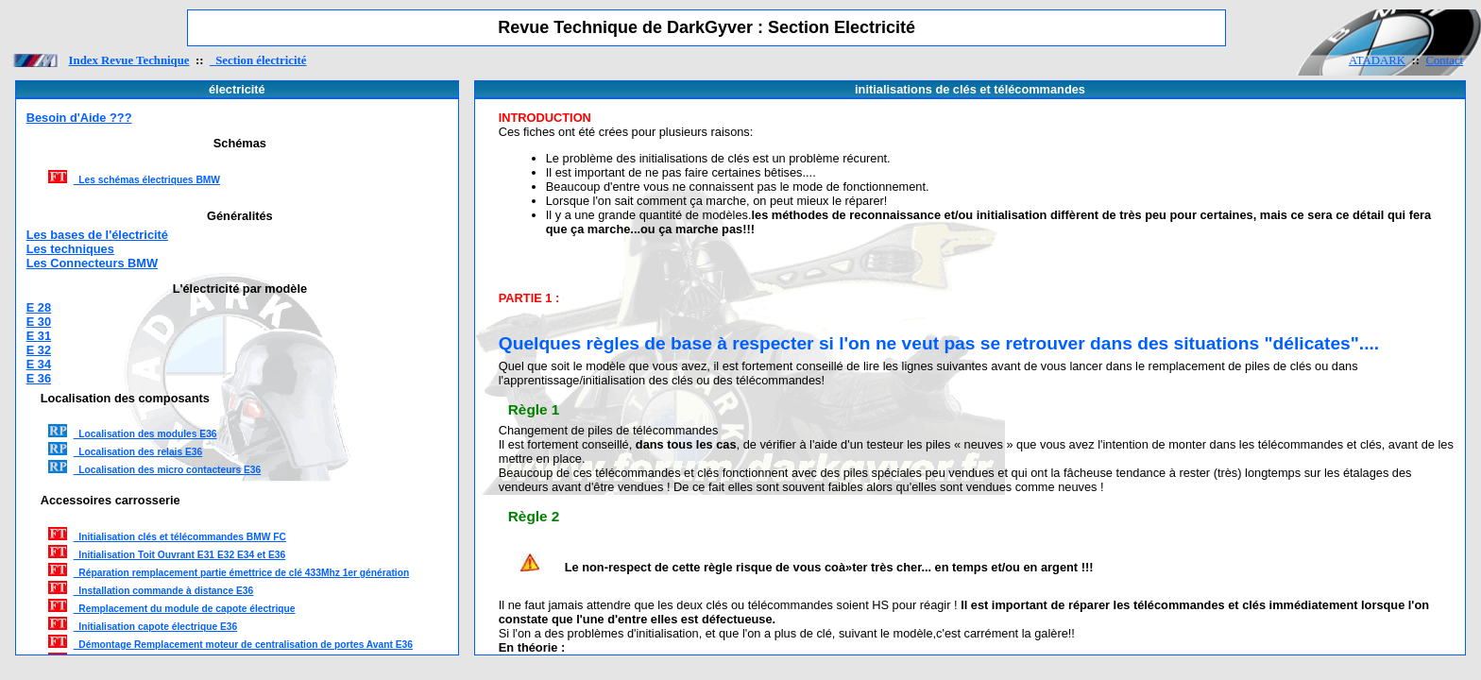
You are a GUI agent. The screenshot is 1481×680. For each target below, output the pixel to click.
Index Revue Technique (129, 60)
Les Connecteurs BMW (92, 263)
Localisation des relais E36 (138, 452)
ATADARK (1377, 60)
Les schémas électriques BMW (147, 180)
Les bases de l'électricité (97, 235)
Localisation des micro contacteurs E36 (168, 470)
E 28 (38, 307)
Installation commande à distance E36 (164, 591)
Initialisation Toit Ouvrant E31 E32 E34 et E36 (179, 555)
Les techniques (70, 249)
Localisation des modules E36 (145, 434)
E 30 (38, 321)
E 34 (38, 364)
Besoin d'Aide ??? (79, 117)
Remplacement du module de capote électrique (185, 609)
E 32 (38, 350)
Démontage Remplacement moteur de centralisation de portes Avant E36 (243, 644)
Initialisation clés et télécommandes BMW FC (180, 537)
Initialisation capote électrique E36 (155, 626)
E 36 (38, 378)
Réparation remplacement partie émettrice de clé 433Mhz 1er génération (242, 573)
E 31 (38, 336)
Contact (1444, 60)
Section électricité (258, 60)
